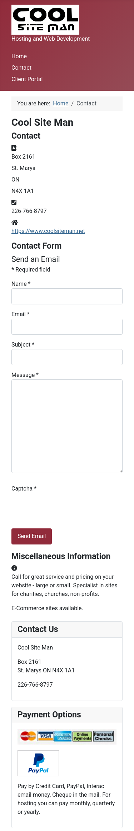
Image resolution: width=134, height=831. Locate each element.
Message (25, 375)
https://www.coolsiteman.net (48, 231)
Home (19, 56)
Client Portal (27, 79)
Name (21, 283)
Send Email (32, 536)
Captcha (23, 488)
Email (20, 314)
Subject (22, 344)
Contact (21, 67)
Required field (30, 269)
